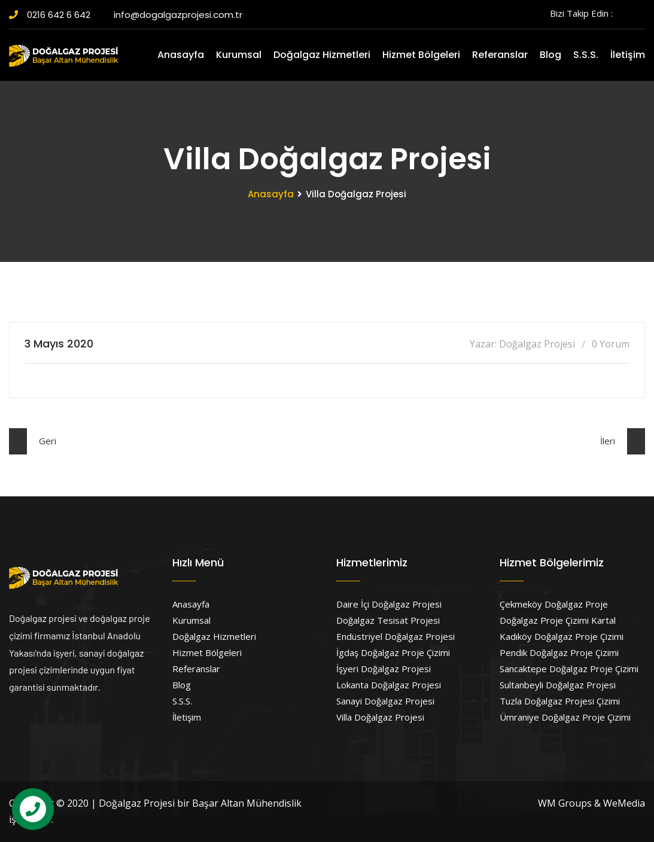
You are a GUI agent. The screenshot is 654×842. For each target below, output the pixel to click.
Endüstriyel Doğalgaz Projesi (395, 636)
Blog (550, 55)
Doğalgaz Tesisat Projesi (388, 620)
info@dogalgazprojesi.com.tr (173, 14)
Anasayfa (180, 55)
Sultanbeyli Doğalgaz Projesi (558, 685)
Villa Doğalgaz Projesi (380, 717)
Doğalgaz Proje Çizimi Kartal (558, 620)
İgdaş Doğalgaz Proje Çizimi (393, 652)
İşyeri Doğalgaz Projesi (383, 669)
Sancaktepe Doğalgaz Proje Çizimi (569, 669)
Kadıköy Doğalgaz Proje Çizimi (561, 636)
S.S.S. (585, 55)
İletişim (627, 55)
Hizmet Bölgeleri (421, 55)
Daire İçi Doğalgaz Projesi (389, 604)
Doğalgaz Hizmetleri (321, 55)
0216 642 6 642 (49, 14)
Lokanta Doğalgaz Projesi (388, 685)
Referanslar (500, 55)
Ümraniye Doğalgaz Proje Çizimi (565, 717)
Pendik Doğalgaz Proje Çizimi (559, 652)
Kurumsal (238, 55)
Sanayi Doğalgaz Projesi (385, 701)
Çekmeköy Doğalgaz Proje (554, 604)
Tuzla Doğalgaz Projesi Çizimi (560, 701)
